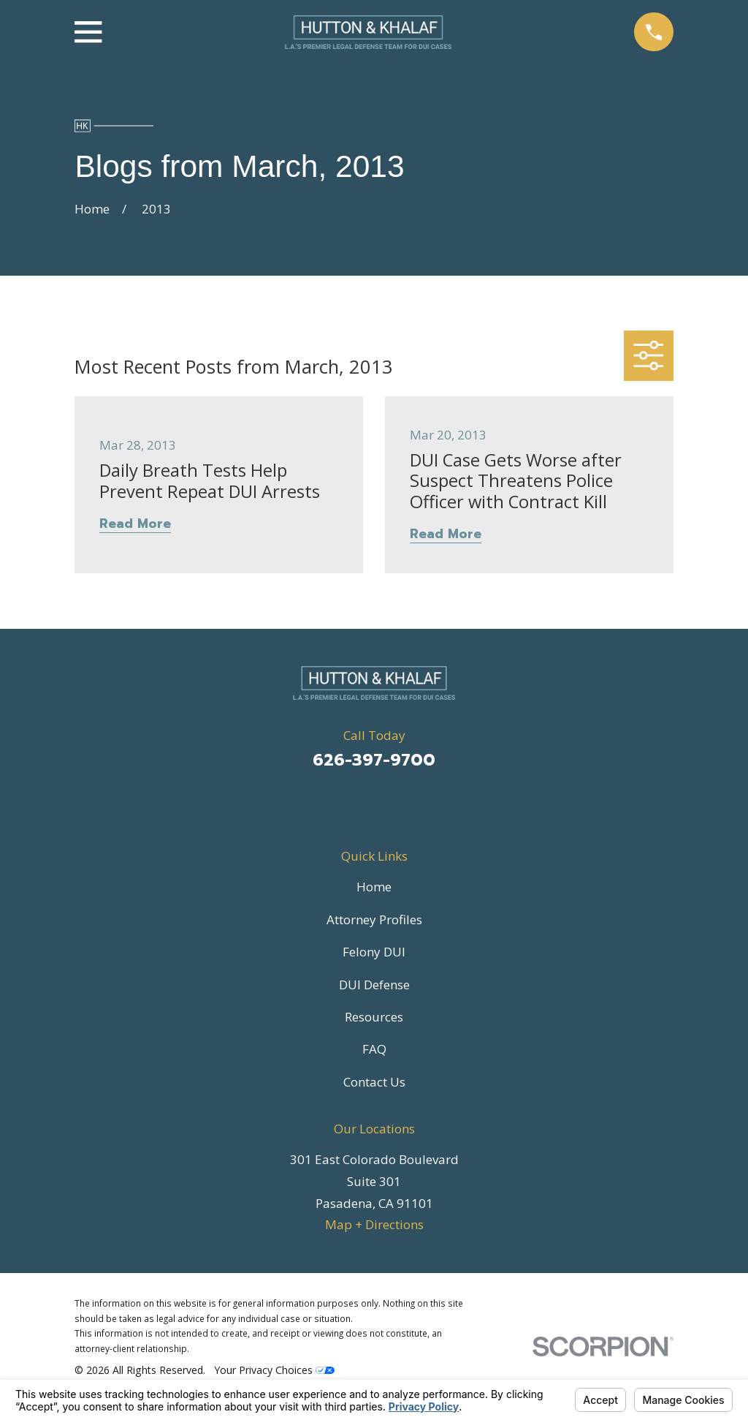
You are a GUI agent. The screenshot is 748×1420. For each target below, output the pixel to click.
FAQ (374, 1049)
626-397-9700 (374, 760)
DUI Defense (374, 984)
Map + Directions (374, 1224)
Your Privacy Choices (274, 1370)
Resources (374, 1016)
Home (374, 886)
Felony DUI (374, 951)
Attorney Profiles (374, 919)
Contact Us (374, 1081)
